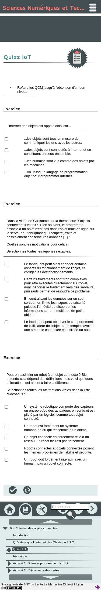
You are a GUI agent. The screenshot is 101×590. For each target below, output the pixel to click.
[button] (12, 490)
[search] (70, 507)
